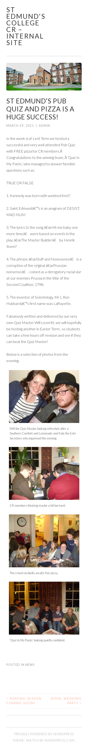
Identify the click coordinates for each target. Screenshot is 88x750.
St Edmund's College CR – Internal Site (26, 26)
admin (44, 125)
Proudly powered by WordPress (44, 734)
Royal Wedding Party (66, 701)
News (30, 665)
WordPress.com (59, 740)
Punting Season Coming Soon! (24, 701)
